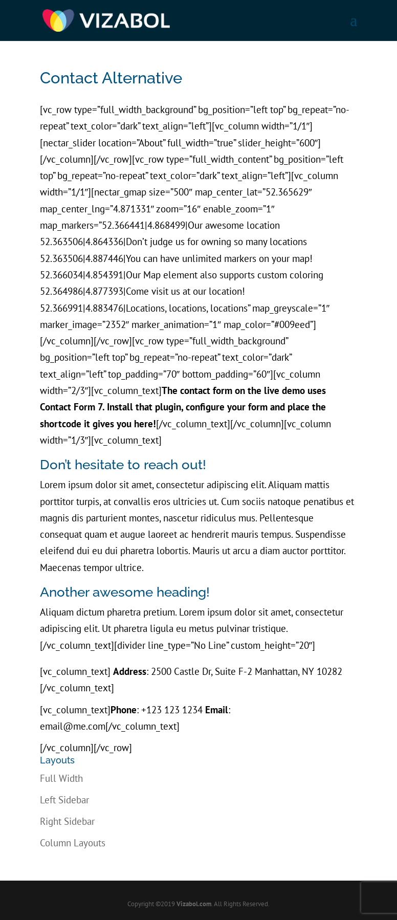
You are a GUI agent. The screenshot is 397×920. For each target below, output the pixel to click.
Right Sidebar (67, 821)
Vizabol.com (194, 904)
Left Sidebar (64, 800)
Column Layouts (72, 843)
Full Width (61, 778)
